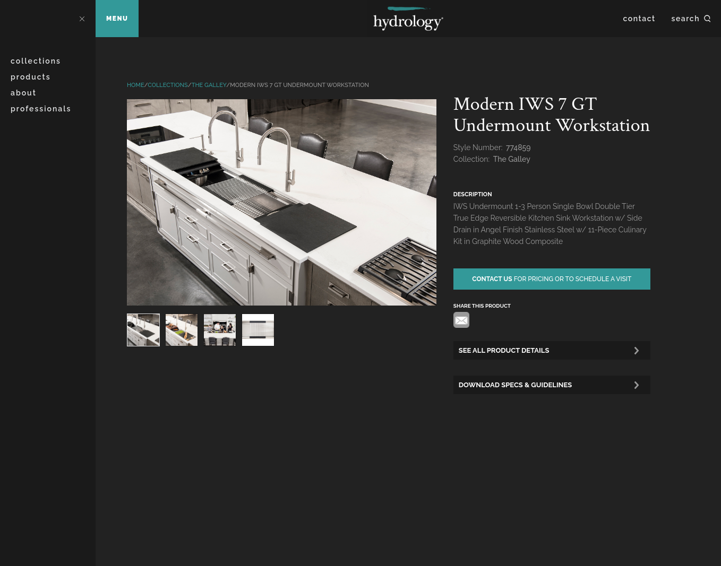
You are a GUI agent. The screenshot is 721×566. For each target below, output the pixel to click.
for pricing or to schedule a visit (551, 279)
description (472, 194)
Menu (117, 18)
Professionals (41, 109)
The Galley (209, 85)
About (24, 93)
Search (686, 18)
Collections (36, 61)
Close (81, 18)
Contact (639, 18)
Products (31, 77)
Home (135, 85)
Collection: (472, 159)
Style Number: (478, 147)
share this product (482, 306)
